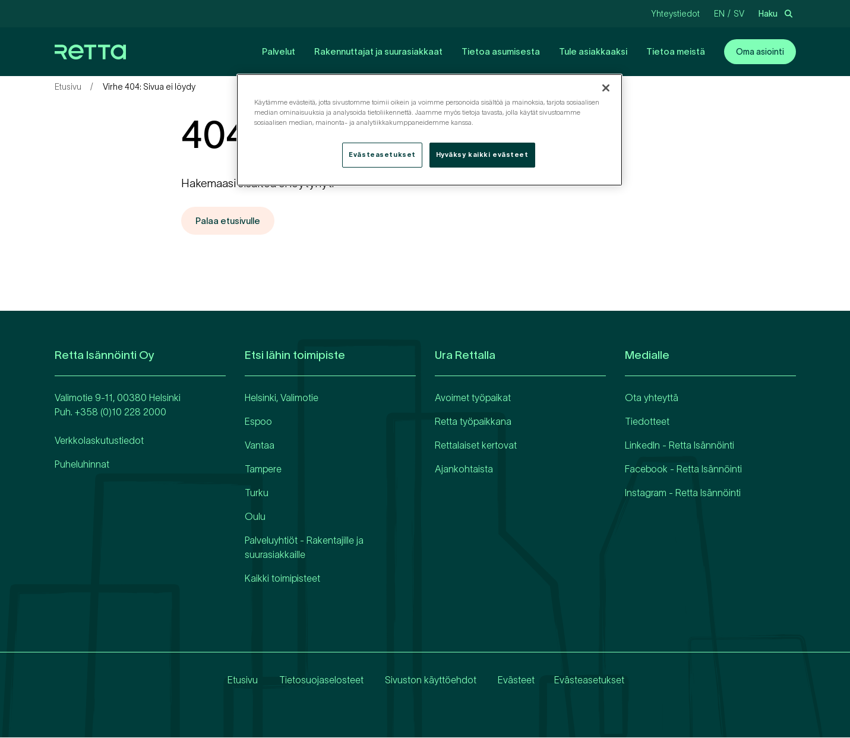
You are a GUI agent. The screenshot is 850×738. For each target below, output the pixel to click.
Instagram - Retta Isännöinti (683, 493)
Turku (256, 493)
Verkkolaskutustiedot (99, 441)
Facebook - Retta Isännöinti (683, 469)
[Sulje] (606, 88)
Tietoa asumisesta (501, 51)
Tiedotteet (647, 422)
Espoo (258, 422)
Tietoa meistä (675, 51)
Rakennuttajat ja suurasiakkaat (378, 51)
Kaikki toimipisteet (282, 578)
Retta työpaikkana (473, 422)
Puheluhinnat (82, 464)
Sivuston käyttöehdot (429, 680)
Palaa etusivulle (230, 221)
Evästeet (514, 680)
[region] (429, 130)
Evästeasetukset (589, 680)
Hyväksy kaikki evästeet (482, 154)
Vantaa (259, 445)
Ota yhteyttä (651, 398)
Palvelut (278, 51)
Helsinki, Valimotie (281, 398)
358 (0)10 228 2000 (123, 412)
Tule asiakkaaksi (593, 51)
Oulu (255, 517)
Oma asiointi (760, 51)
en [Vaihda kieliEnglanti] (719, 13)
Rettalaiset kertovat (476, 445)
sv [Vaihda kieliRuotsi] (739, 13)
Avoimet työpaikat (473, 398)
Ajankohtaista (464, 469)
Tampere (263, 469)
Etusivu (68, 87)
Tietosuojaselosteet (319, 680)
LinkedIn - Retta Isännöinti (679, 445)
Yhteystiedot (675, 13)
